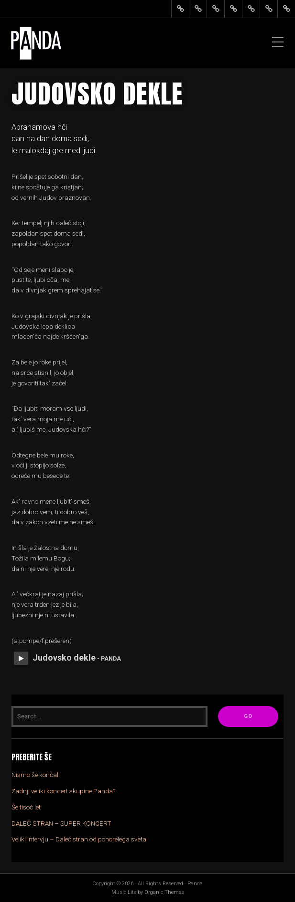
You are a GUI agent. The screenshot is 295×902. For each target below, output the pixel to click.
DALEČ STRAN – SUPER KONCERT (61, 823)
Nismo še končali (35, 774)
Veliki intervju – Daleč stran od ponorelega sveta (78, 839)
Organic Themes (164, 892)
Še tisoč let (26, 807)
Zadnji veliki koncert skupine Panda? (63, 791)
